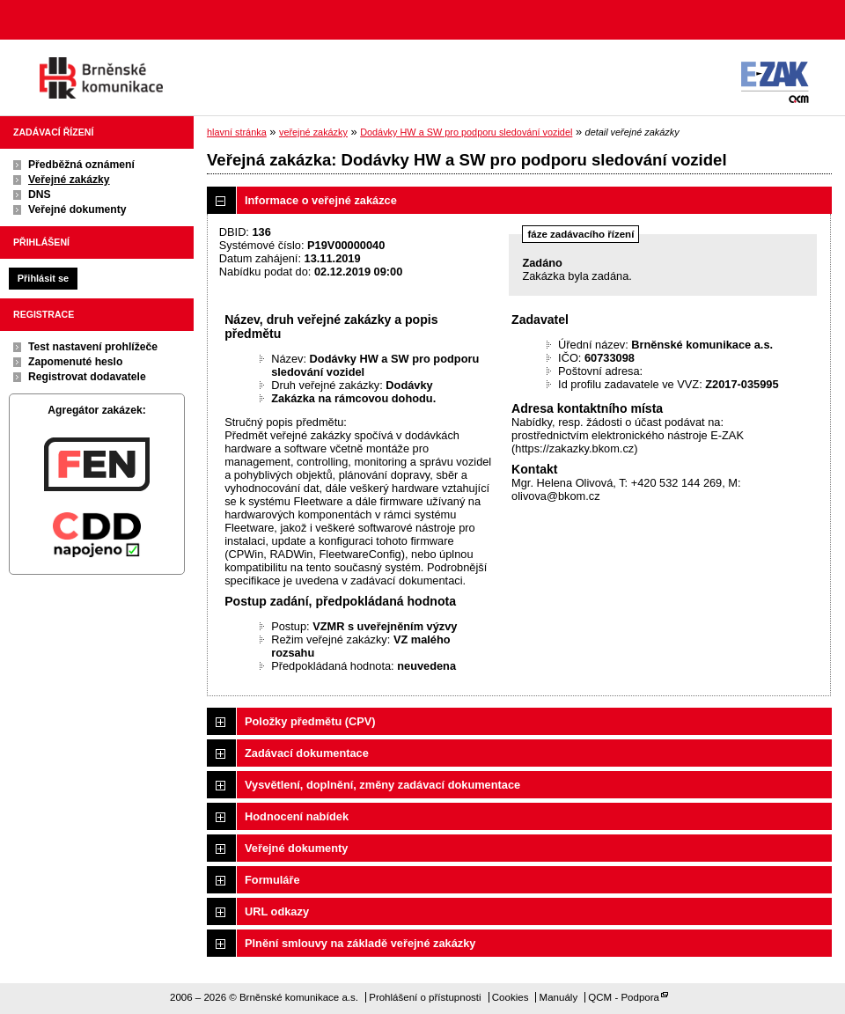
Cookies (510, 997)
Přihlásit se (43, 278)
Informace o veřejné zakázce (321, 200)
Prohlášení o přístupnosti (425, 997)
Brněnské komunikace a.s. (101, 78)
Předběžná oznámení (81, 164)
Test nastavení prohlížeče (93, 347)
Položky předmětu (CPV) (310, 721)
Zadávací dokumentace (307, 753)
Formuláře (272, 879)
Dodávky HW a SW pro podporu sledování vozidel (466, 132)
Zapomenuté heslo (75, 362)
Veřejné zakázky (69, 179)
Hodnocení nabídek (297, 816)
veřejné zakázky (313, 132)
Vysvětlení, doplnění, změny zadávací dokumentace (382, 784)
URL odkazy (277, 911)
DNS (39, 194)
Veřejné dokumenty (77, 209)
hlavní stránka (237, 132)
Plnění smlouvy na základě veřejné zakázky (360, 943)
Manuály (559, 997)
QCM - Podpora (623, 997)
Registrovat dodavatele (87, 377)
